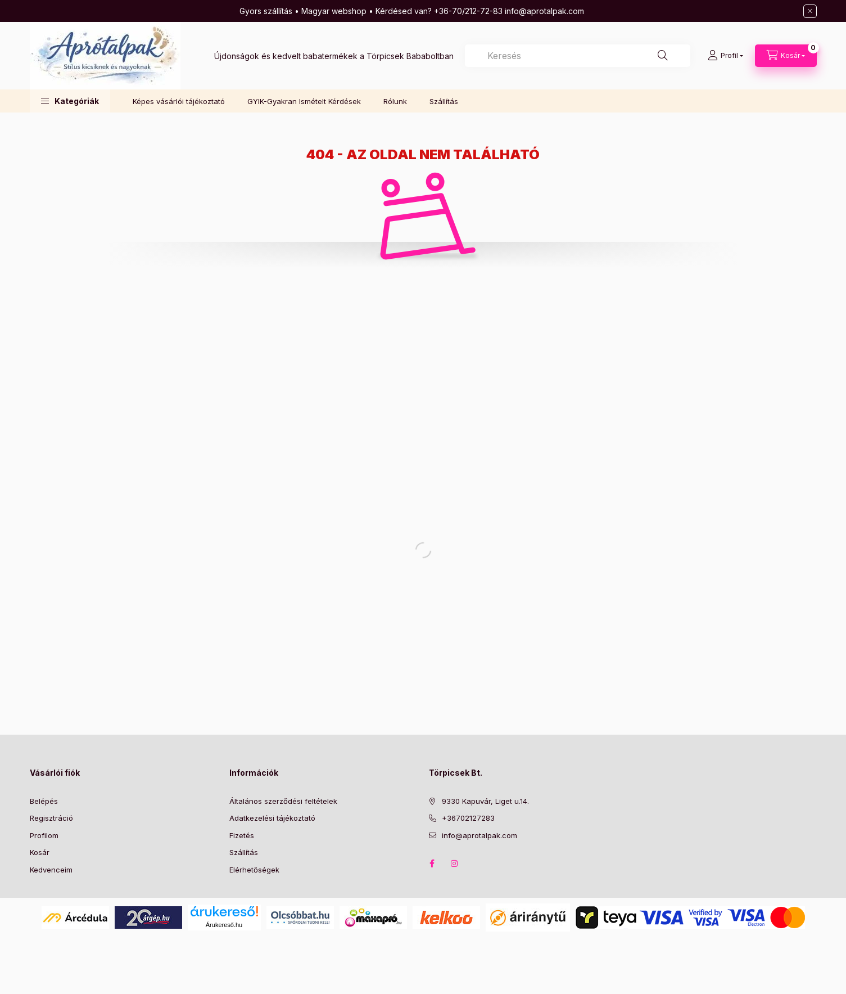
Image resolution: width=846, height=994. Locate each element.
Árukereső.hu (224, 924)
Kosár (39, 852)
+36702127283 (468, 817)
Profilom (44, 835)
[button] (70, 101)
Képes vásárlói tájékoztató (179, 101)
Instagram (455, 863)
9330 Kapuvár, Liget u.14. (485, 801)
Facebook (432, 863)
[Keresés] (662, 55)
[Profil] (725, 55)
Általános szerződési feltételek (283, 801)
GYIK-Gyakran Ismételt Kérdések (304, 101)
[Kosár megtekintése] (786, 55)
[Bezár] (810, 11)
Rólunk (395, 101)
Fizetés (241, 835)
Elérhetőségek (254, 869)
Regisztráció (51, 817)
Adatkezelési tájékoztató (272, 817)
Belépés (44, 801)
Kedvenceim (51, 869)
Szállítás (443, 101)
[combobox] (577, 55)
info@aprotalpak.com (479, 835)
